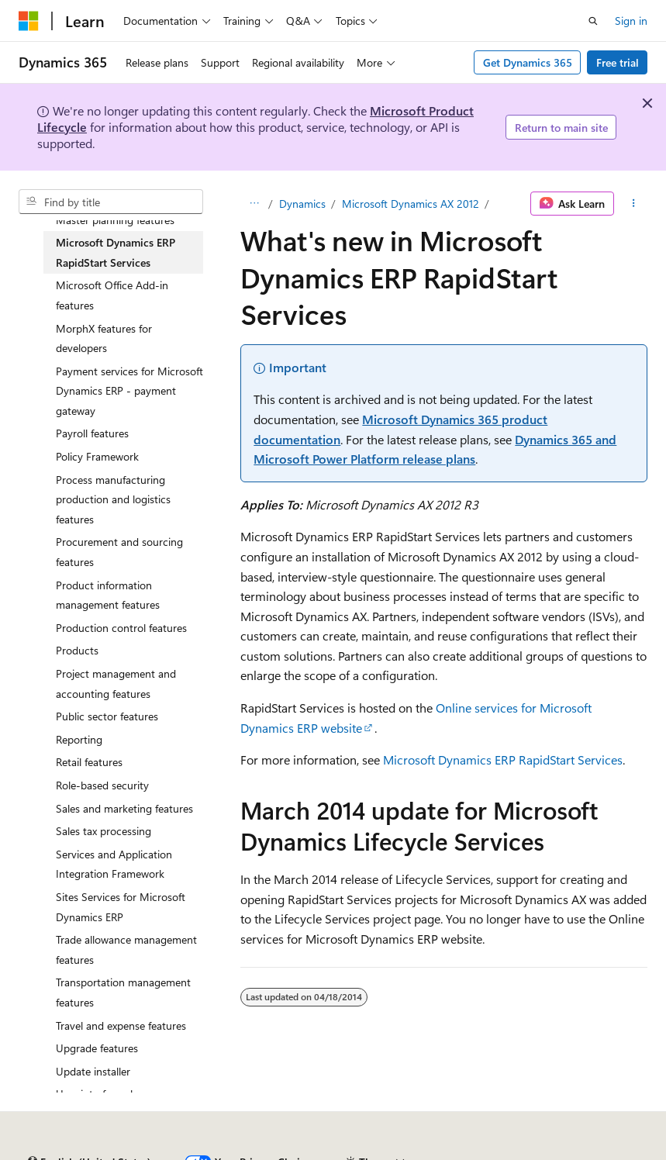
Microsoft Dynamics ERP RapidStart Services (503, 759)
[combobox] (111, 201)
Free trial (617, 62)
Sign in (631, 20)
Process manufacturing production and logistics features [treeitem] (113, 499)
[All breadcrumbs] (253, 204)
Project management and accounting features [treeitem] (116, 683)
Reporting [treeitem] (79, 739)
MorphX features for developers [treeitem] (104, 338)
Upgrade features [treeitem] (97, 1048)
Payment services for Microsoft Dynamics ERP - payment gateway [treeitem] (129, 391)
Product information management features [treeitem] (108, 595)
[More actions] (633, 204)
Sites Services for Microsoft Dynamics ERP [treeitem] (120, 906)
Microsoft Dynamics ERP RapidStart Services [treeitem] (115, 252)
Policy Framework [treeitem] (97, 456)
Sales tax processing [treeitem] (103, 830)
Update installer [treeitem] (93, 1071)
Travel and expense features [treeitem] (121, 1025)
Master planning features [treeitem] (115, 219)
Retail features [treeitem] (89, 761)
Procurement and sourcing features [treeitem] (119, 551)
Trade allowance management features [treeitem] (126, 949)
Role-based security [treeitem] (102, 785)
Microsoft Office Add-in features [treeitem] (112, 295)
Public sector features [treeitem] (107, 716)
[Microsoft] (29, 21)
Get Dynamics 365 (527, 62)
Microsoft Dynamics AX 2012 (410, 203)
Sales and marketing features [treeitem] (124, 808)
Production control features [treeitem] (121, 627)
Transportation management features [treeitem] (123, 992)
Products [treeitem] (77, 650)
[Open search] (593, 21)
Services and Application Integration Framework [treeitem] (114, 864)
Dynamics (302, 203)
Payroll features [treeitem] (92, 433)
